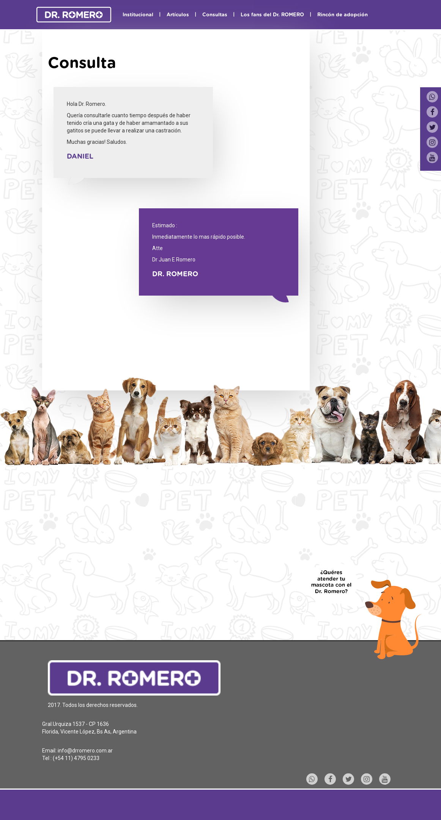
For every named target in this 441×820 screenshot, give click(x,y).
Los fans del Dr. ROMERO (272, 15)
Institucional (138, 15)
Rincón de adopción (342, 15)
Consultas (214, 15)
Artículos (178, 15)
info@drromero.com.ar (85, 751)
